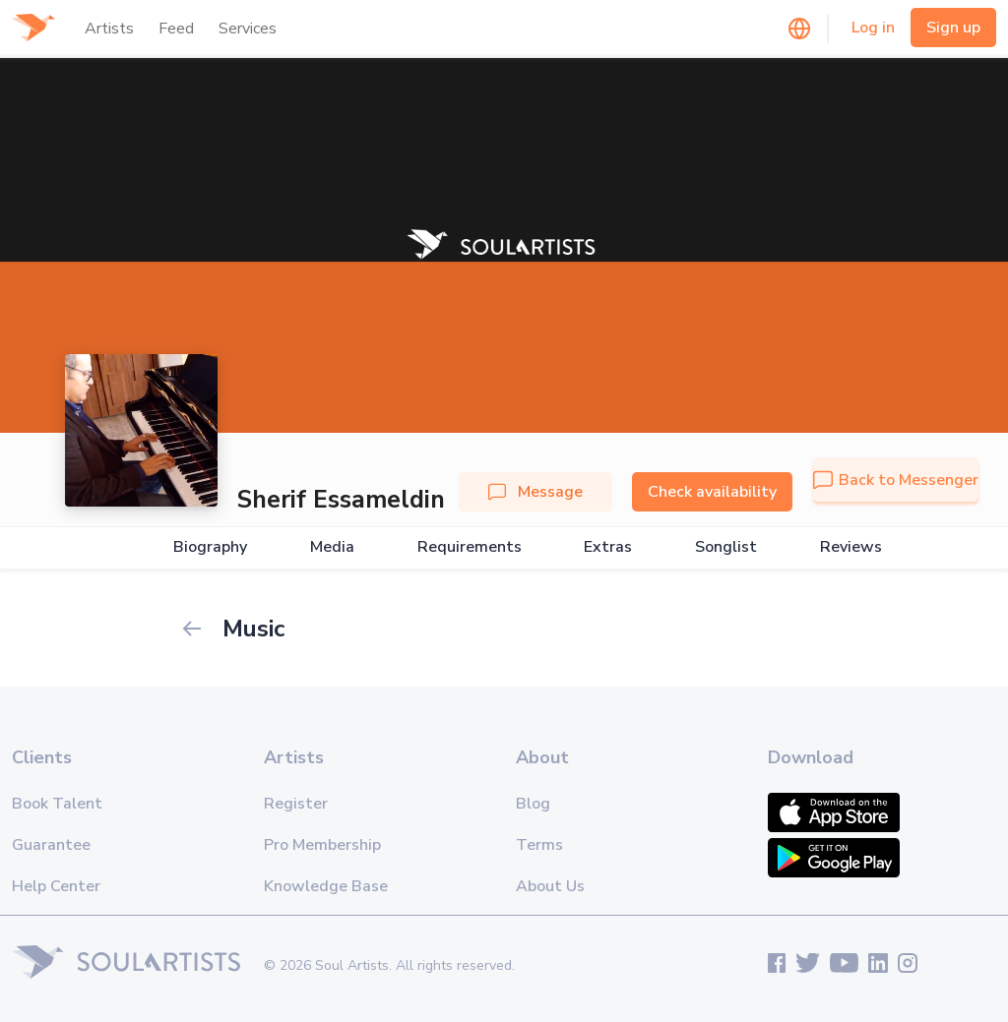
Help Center (56, 886)
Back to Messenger (895, 480)
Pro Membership (322, 845)
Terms (539, 845)
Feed (176, 28)
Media (332, 547)
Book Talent (57, 803)
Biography (210, 547)
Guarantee (51, 845)
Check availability (712, 492)
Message (535, 492)
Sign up (953, 27)
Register (296, 803)
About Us (550, 886)
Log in (873, 27)
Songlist (726, 547)
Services (248, 28)
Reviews (851, 547)
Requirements (469, 547)
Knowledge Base (326, 886)
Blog (533, 803)
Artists (109, 28)
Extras (608, 547)
